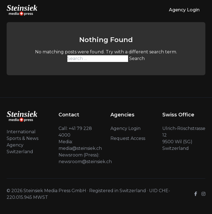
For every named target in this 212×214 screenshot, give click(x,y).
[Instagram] (203, 194)
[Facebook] (195, 194)
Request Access (127, 138)
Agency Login (184, 9)
